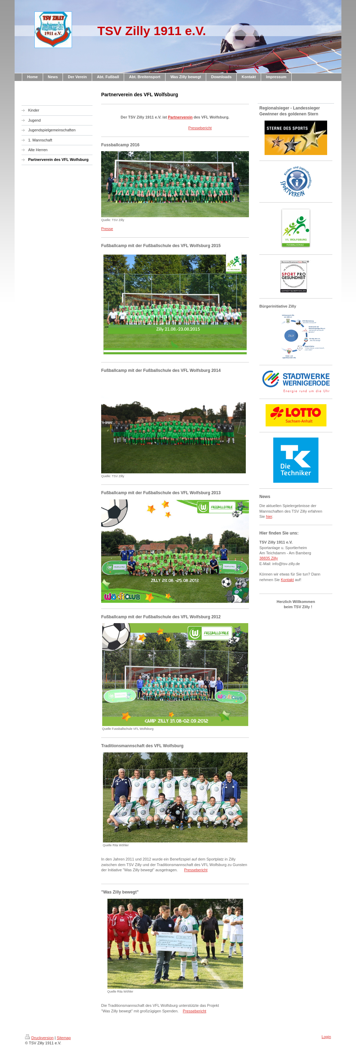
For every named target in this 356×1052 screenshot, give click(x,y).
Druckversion (39, 1038)
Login (326, 1037)
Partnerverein (180, 117)
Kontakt (287, 580)
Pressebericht (200, 128)
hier (269, 516)
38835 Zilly (268, 558)
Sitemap (64, 1038)
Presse (107, 229)
